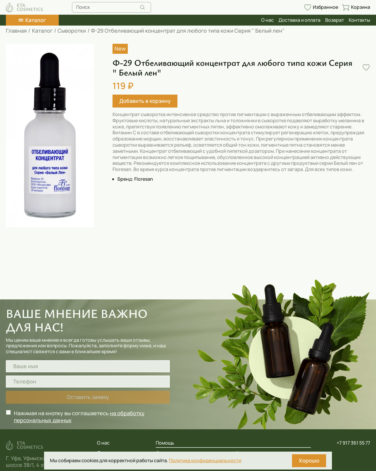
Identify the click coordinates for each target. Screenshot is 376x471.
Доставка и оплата (299, 20)
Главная (16, 30)
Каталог (42, 30)
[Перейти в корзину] (356, 7)
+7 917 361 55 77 (353, 443)
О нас (267, 20)
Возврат (334, 20)
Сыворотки (72, 30)
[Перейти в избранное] (321, 7)
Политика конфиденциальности (205, 460)
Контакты (359, 20)
